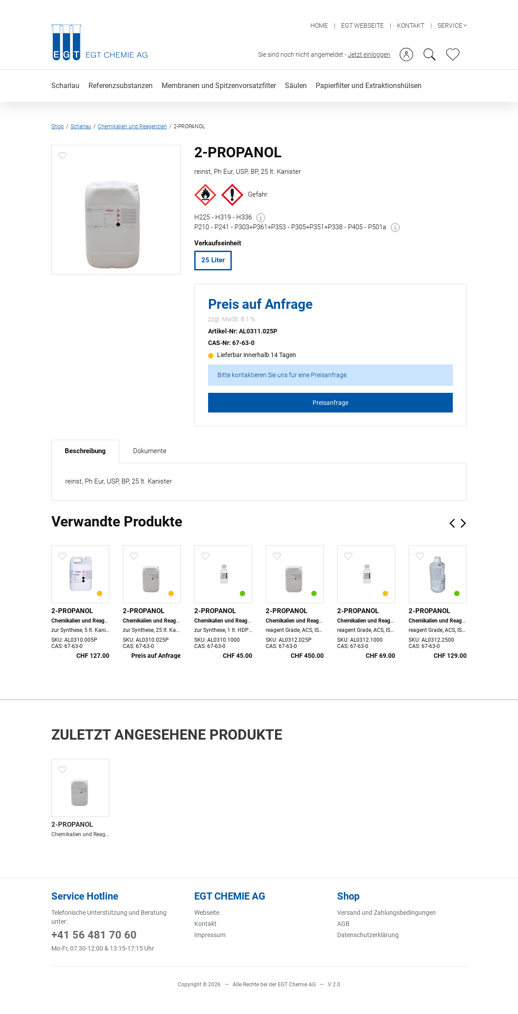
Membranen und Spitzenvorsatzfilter (219, 70)
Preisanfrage (330, 398)
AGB (343, 922)
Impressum (210, 933)
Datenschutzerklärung (368, 933)
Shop (57, 112)
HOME (319, 9)
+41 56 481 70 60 (94, 933)
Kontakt (205, 922)
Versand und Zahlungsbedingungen (386, 910)
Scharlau (65, 70)
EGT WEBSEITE (362, 9)
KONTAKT (410, 9)
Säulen (296, 70)
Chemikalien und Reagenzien (132, 112)
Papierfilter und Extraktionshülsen (369, 70)
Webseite (206, 910)
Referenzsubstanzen (120, 70)
